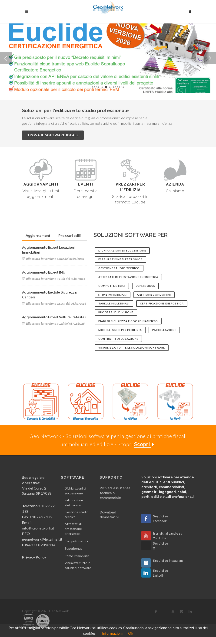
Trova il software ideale (53, 135)
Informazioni (112, 633)
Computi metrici (76, 541)
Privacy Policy (34, 557)
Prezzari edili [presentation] (69, 235)
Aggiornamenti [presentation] (38, 235)
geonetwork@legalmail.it (42, 539)
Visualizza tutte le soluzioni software (78, 565)
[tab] (38, 235)
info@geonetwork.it (38, 528)
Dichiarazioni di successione (75, 490)
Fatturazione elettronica (74, 502)
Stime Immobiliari (77, 556)
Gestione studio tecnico (76, 514)
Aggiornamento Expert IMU (43, 272)
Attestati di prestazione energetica (73, 529)
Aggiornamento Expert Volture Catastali (54, 317)
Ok (130, 633)
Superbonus (73, 548)
